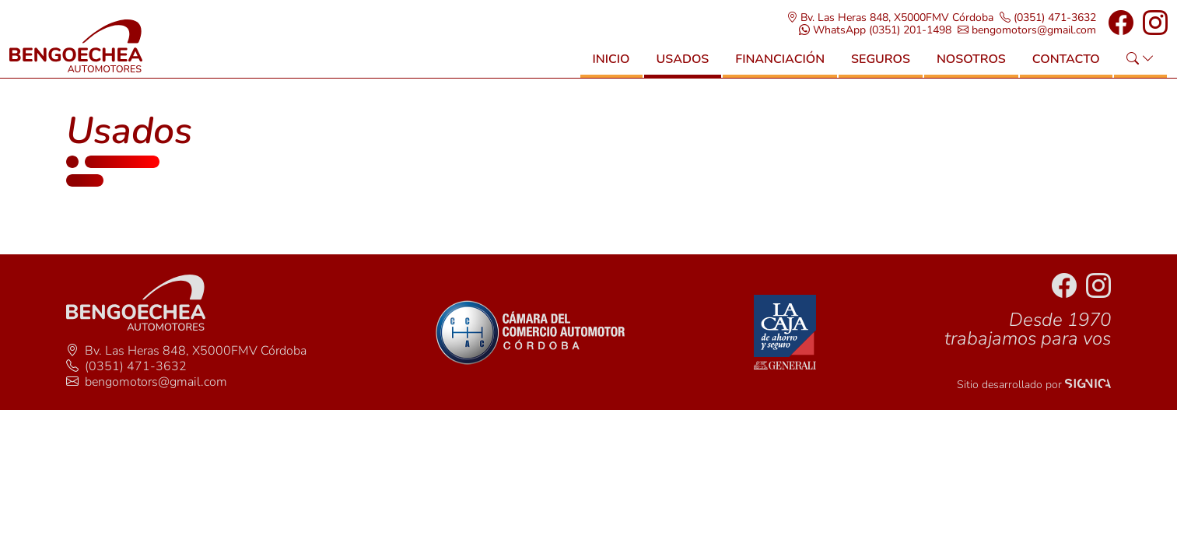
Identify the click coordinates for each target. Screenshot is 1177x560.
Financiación (780, 67)
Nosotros (971, 67)
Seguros (880, 67)
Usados (683, 67)
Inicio (611, 67)
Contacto (1066, 67)
